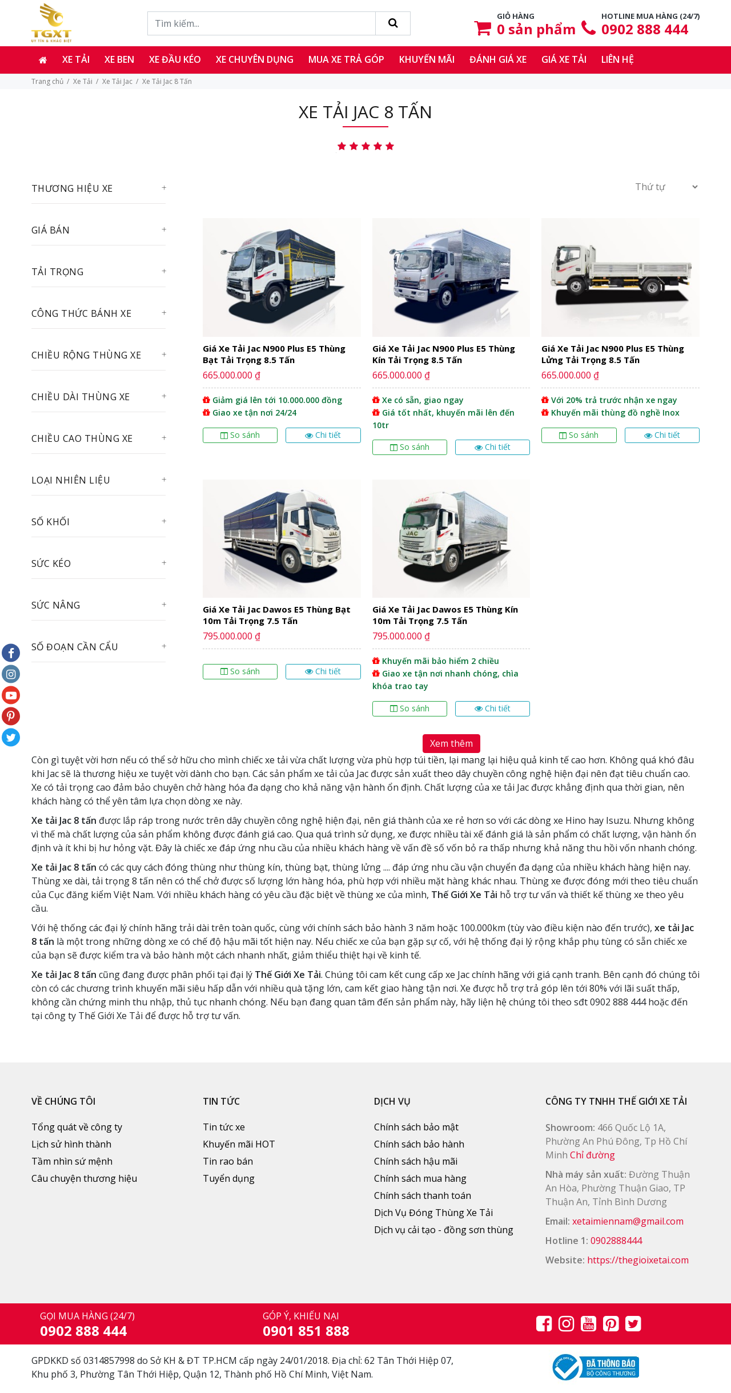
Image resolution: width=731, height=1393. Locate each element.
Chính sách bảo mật (416, 1127)
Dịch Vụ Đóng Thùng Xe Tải (433, 1212)
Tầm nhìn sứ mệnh (72, 1161)
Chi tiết (323, 434)
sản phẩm (536, 28)
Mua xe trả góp (346, 59)
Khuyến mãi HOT (239, 1144)
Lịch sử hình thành (71, 1144)
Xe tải (76, 59)
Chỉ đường (592, 1155)
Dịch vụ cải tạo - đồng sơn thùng (443, 1229)
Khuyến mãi (427, 59)
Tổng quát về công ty (76, 1127)
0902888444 (616, 1240)
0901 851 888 (306, 1330)
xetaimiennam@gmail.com (628, 1221)
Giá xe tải (564, 59)
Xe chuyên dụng (255, 59)
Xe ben (119, 59)
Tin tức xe (224, 1127)
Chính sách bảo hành (419, 1144)
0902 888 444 (644, 28)
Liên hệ (617, 59)
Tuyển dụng (229, 1178)
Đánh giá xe (498, 59)
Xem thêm (451, 743)
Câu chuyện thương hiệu (84, 1178)
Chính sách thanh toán (422, 1195)
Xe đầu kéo (175, 59)
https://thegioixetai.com (638, 1260)
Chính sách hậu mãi (415, 1161)
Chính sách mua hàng (420, 1178)
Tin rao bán (228, 1161)
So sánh (240, 434)
